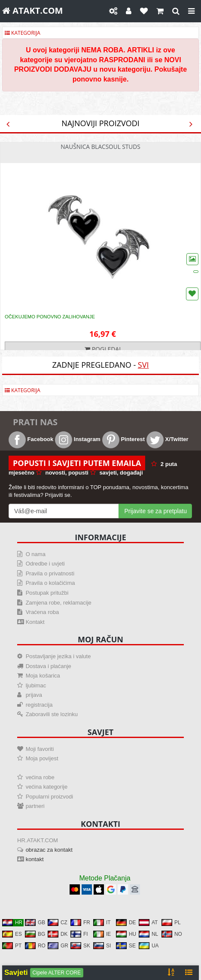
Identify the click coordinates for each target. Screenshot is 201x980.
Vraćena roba (42, 612)
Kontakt (35, 622)
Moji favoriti (40, 749)
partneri (35, 806)
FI (79, 934)
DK (58, 934)
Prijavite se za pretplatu (155, 511)
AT (148, 922)
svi (143, 365)
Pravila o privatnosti (50, 573)
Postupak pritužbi (47, 593)
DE (126, 922)
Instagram (77, 439)
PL (171, 922)
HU (126, 934)
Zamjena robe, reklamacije (58, 602)
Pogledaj (103, 349)
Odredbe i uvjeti (45, 563)
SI (102, 945)
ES (12, 934)
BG (35, 934)
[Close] (191, 11)
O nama (36, 554)
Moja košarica (43, 675)
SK (80, 945)
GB (35, 922)
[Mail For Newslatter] (64, 511)
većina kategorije (47, 786)
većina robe (40, 777)
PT (11, 945)
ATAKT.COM (32, 10)
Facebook (31, 439)
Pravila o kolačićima (50, 583)
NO (171, 934)
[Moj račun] (129, 11)
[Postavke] (113, 11)
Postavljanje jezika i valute (58, 656)
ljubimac (36, 685)
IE (102, 934)
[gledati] (176, 11)
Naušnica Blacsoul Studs (100, 146)
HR (12, 922)
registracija (39, 705)
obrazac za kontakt (49, 850)
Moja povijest (42, 758)
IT (102, 922)
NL (148, 934)
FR (80, 922)
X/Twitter (167, 439)
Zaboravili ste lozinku (52, 714)
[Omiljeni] (144, 11)
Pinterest (123, 439)
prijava (34, 695)
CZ (57, 922)
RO (35, 945)
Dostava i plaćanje (48, 666)
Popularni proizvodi (49, 796)
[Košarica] (160, 11)
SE (126, 945)
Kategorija (22, 32)
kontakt (35, 859)
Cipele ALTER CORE (57, 973)
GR (58, 945)
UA (149, 945)
